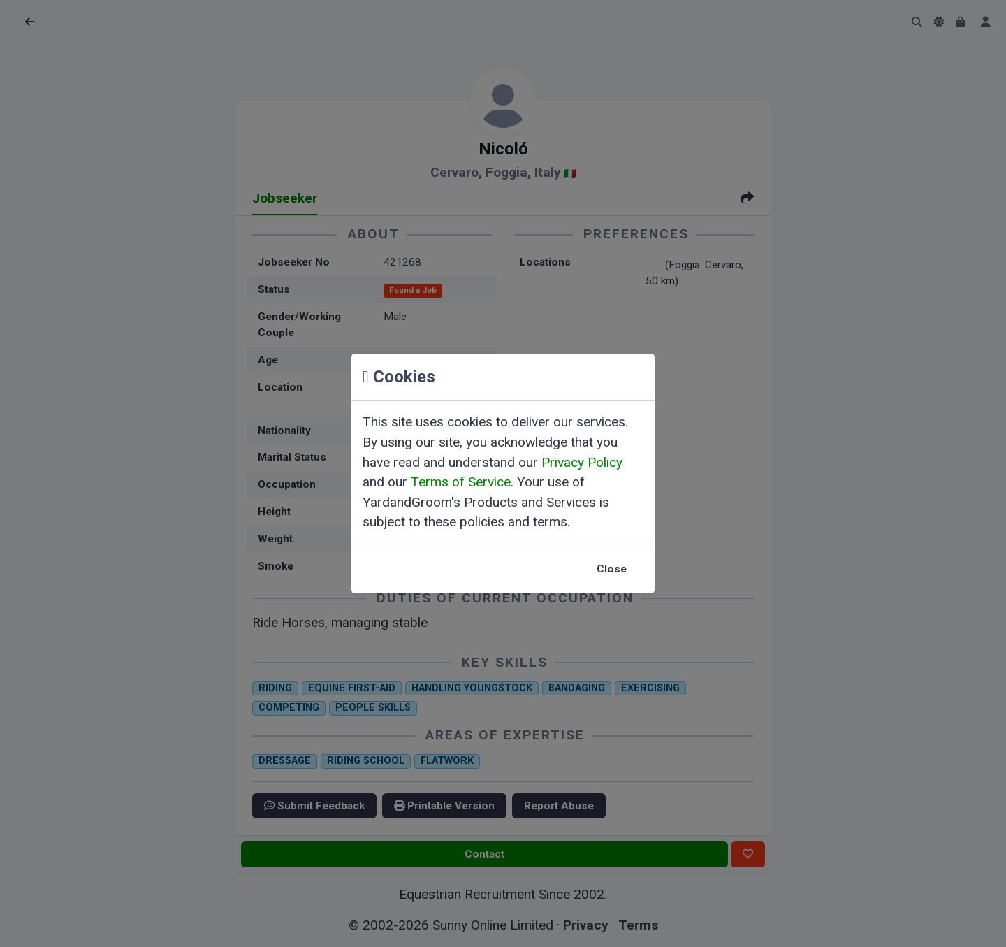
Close (612, 569)
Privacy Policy (581, 462)
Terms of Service (461, 482)
